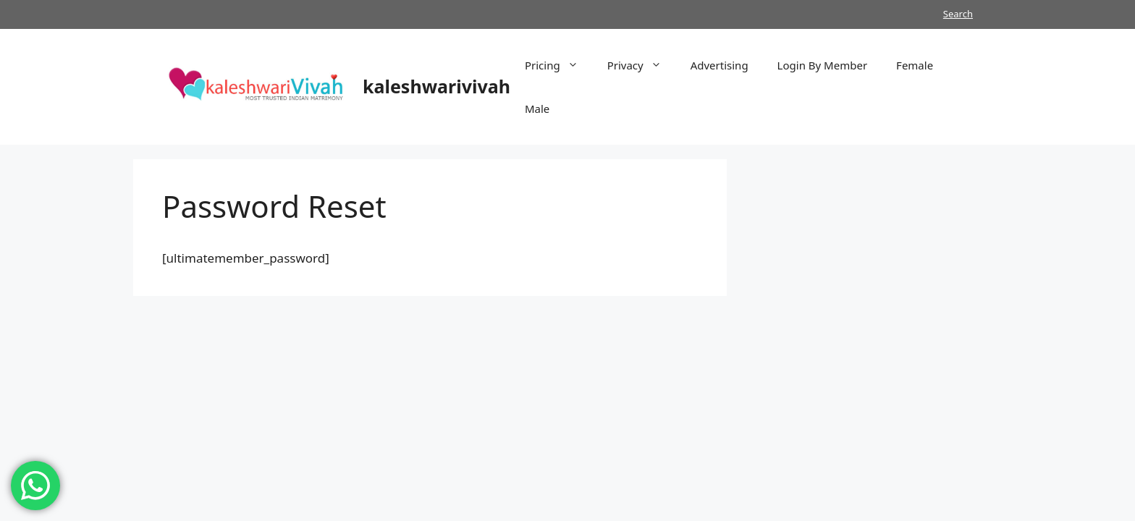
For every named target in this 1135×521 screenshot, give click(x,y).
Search (958, 13)
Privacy (641, 65)
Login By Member (822, 65)
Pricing (559, 65)
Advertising (719, 65)
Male (537, 108)
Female (914, 65)
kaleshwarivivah (436, 86)
